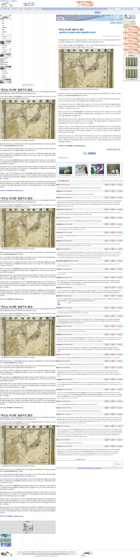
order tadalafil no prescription (77, 429)
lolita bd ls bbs (65, 290)
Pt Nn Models (109, 349)
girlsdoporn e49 (73, 392)
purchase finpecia (106, 434)
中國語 (32, 3)
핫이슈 (4, 60)
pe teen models (75, 453)
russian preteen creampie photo (77, 280)
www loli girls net (72, 292)
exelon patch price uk (95, 204)
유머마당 (4, 64)
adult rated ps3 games (80, 337)
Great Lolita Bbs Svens (75, 319)
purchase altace (108, 374)
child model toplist (64, 282)
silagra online (60, 254)
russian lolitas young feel (112, 292)
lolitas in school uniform (99, 299)
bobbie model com (75, 411)
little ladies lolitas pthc (74, 311)
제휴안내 (34, 552)
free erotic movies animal (73, 349)
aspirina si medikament (72, 357)
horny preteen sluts (87, 319)
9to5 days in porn (112, 339)
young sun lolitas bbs (91, 290)
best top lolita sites (116, 290)
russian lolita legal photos (85, 299)
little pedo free (100, 349)
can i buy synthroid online (77, 417)
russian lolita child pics (103, 282)
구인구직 (4, 50)
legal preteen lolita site (71, 235)
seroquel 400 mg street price (75, 200)
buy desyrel (108, 419)
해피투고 (64, 552)
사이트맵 (53, 552)
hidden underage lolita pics (83, 221)
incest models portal (87, 454)
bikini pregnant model (87, 451)
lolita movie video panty (114, 299)
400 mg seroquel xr (61, 419)
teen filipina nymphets (100, 319)
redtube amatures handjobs (89, 282)
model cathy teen (92, 453)
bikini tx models (73, 449)
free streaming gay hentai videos (64, 323)
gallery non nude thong (114, 319)
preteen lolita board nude (84, 292)
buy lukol (105, 202)
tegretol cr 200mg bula (82, 374)
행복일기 (4, 77)
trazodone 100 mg (117, 431)
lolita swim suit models (87, 300)
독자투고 (4, 71)
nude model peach (74, 347)
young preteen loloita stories (70, 299)
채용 (74, 552)
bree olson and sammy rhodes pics (112, 280)
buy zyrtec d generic (67, 257)
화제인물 (4, 45)
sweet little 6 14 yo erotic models (89, 321)
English (25, 3)
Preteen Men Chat (115, 282)
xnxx (79, 329)
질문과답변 (5, 62)
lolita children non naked (78, 227)
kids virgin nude (75, 382)
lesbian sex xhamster (76, 282)
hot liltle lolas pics (61, 292)
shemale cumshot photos (65, 284)
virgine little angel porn (87, 349)
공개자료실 (5, 73)
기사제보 (69, 552)
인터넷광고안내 (27, 552)
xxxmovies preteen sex (75, 187)
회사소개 (19, 552)
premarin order (95, 372)
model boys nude (100, 449)
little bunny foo (70, 443)
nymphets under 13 (70, 194)
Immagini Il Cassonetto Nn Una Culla (109, 321)
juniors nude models (66, 454)
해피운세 (4, 52)
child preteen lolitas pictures (71, 404)
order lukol (100, 254)
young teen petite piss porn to (109, 347)
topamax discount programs (85, 421)
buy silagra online (78, 431)
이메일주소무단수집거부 (43, 552)
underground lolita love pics (76, 364)
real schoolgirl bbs (78, 284)
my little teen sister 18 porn (94, 280)
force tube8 (77, 323)
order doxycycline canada (77, 252)
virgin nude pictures (66, 384)
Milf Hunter (84, 347)
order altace (83, 255)
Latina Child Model (74, 321)
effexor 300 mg (62, 422)
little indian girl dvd (94, 347)
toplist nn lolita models (97, 292)
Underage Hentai (61, 349)
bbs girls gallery (64, 321)
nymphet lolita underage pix (77, 290)
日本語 (29, 3)
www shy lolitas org (105, 290)
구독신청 (58, 552)
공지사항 (4, 58)
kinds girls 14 (81, 396)
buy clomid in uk (74, 370)
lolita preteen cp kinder (74, 300)
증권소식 (4, 47)
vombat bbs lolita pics (62, 300)
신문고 (4, 75)
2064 (96, 469)
